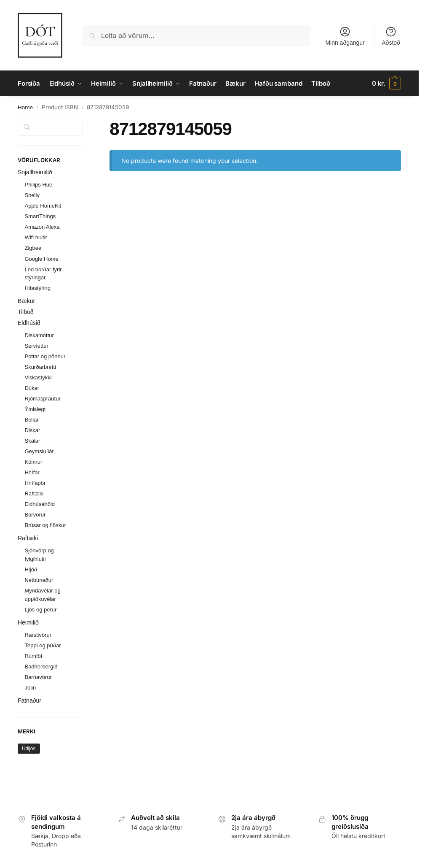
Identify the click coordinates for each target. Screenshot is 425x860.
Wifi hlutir (35, 237)
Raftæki (33, 493)
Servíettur (36, 346)
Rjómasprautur (42, 398)
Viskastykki (37, 377)
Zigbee (32, 248)
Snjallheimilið (35, 172)
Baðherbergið (40, 666)
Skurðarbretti (40, 367)
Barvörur (34, 514)
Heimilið (28, 622)
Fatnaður (29, 700)
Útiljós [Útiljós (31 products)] (29, 749)
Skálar (32, 441)
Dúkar (31, 388)
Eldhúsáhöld (39, 504)
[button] (386, 83)
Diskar (32, 430)
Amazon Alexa (41, 227)
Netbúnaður (38, 580)
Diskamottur (38, 335)
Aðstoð (391, 36)
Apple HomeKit (42, 206)
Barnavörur (37, 677)
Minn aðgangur (344, 36)
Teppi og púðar (42, 645)
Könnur (33, 462)
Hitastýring (37, 288)
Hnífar (31, 472)
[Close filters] (85, 123)
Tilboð (26, 311)
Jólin (30, 687)
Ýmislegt (34, 409)
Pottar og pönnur (44, 356)
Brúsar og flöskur (45, 525)
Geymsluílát (38, 451)
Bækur (26, 300)
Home (25, 107)
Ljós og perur (40, 609)
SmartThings (40, 216)
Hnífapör (34, 483)
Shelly (31, 195)
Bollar (31, 419)
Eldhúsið (29, 322)
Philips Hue (38, 184)
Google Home (41, 259)
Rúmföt (33, 656)
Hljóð (30, 569)
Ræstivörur (37, 635)
